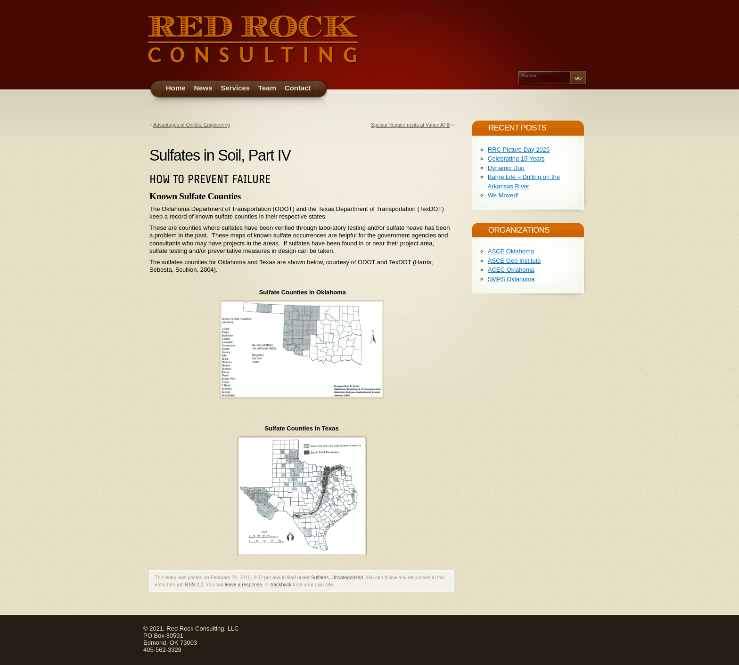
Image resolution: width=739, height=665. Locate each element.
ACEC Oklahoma (511, 269)
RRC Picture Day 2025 (519, 149)
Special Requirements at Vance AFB (410, 125)
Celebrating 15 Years (516, 158)
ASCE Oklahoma (511, 251)
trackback (281, 584)
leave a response (243, 584)
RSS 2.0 (194, 584)
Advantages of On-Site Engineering (191, 125)
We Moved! (503, 195)
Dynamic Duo (506, 167)
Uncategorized (347, 577)
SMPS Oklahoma (511, 279)
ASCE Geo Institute (514, 260)
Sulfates (320, 577)
